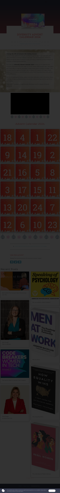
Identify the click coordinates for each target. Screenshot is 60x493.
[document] (30, 246)
